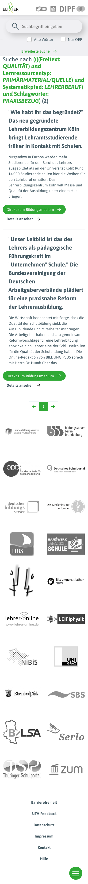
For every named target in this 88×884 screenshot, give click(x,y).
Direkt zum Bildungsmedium (34, 209)
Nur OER (75, 39)
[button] (75, 873)
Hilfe (44, 859)
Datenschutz (44, 825)
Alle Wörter (43, 39)
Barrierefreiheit (44, 802)
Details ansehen (24, 219)
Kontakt (44, 847)
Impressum (44, 836)
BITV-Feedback (44, 813)
